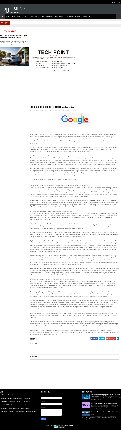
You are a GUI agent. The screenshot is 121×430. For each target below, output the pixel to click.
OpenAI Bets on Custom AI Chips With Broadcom (104, 403)
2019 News (3, 395)
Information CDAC (5, 405)
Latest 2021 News (57, 111)
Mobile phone (4, 408)
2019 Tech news (12, 395)
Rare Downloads (47, 16)
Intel (12, 405)
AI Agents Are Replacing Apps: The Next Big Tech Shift (105, 395)
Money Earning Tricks (14, 408)
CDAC (25, 16)
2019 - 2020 (60, 425)
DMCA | (71, 425)
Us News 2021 (74, 111)
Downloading (12, 401)
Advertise (2, 2)
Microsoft (27, 405)
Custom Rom (27, 398)
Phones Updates (34, 16)
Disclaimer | (67, 425)
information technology (31, 411)
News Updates (16, 16)
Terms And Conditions (73, 16)
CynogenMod (4, 401)
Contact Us (7, 2)
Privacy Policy (59, 16)
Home (7, 16)
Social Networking (25, 408)
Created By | (48, 425)
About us (13, 2)
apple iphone (4, 411)
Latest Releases (19, 405)
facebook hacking (20, 411)
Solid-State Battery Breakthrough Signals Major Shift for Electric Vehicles (13, 36)
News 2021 (66, 111)
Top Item (18, 2)
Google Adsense (26, 401)
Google (19, 401)
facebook (11, 411)
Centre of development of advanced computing (11, 398)
